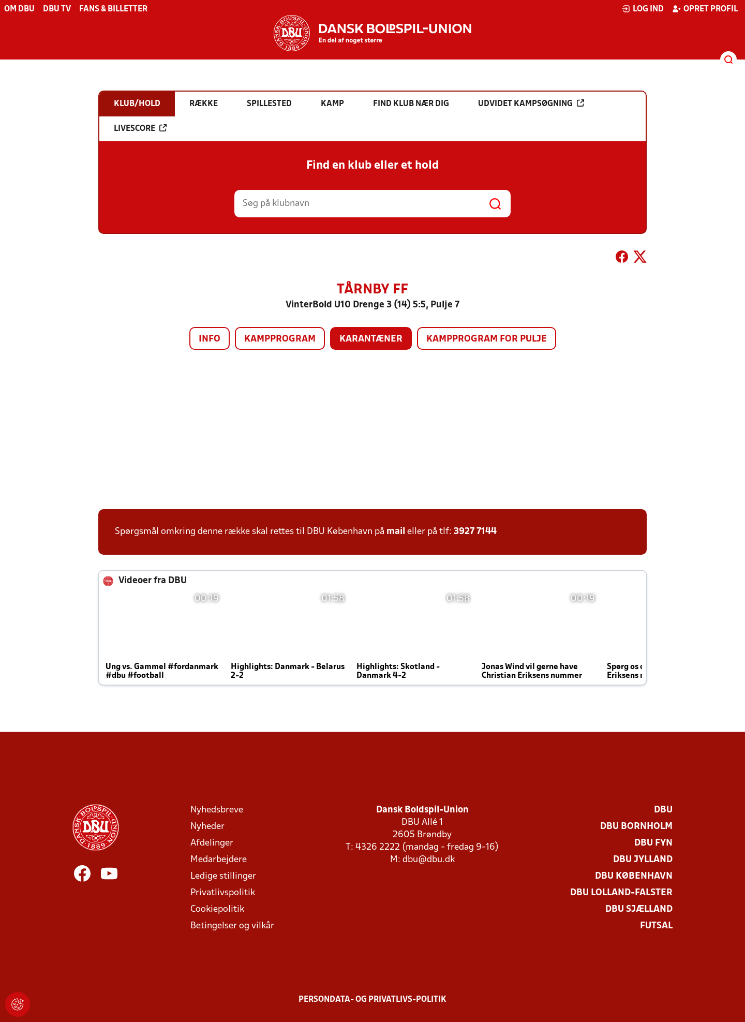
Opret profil (705, 8)
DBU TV (57, 9)
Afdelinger (211, 843)
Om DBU (19, 9)
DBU (663, 810)
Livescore (140, 128)
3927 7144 (475, 531)
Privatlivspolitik (222, 892)
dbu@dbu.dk (429, 859)
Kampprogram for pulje (486, 339)
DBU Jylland (643, 859)
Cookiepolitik (217, 909)
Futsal (656, 926)
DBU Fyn (653, 843)
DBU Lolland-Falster (621, 892)
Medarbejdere (218, 859)
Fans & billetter (113, 9)
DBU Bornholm (636, 826)
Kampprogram (280, 339)
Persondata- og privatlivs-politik (372, 999)
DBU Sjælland (639, 909)
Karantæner (371, 339)
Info (209, 339)
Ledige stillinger (223, 876)
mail (395, 531)
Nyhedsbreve (216, 810)
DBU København (634, 876)
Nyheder (207, 826)
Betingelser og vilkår (232, 926)
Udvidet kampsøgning (531, 103)
